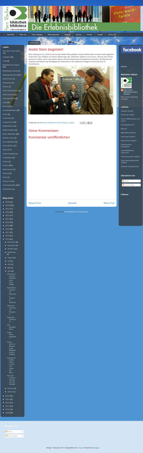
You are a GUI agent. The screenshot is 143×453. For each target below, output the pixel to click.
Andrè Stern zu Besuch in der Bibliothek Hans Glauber (11, 348)
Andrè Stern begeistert (11, 335)
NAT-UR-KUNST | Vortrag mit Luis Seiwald (11, 380)
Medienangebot (9, 130)
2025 (7, 205)
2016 (7, 236)
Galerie (5, 87)
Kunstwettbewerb (9, 110)
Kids (4, 102)
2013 (7, 399)
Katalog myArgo (127, 111)
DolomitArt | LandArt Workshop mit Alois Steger (11, 279)
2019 (7, 226)
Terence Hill (7, 181)
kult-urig (6, 106)
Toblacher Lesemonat (11, 319)
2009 (7, 413)
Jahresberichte (8, 98)
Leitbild (100, 35)
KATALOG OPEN (127, 115)
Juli (8, 261)
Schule (89, 35)
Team (5, 177)
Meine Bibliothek (9, 134)
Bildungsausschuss (10, 75)
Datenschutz (7, 79)
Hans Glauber (37, 35)
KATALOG (112, 35)
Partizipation (7, 158)
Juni (9, 264)
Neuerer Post (35, 203)
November (11, 245)
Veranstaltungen (9, 185)
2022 (7, 215)
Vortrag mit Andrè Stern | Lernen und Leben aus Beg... (11, 365)
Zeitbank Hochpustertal (130, 166)
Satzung (6, 173)
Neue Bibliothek (9, 142)
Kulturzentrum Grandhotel (126, 146)
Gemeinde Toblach (128, 137)
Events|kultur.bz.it (128, 125)
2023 (7, 212)
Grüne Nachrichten (10, 91)
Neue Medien (8, 146)
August (10, 258)
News (5, 150)
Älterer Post (109, 203)
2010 (7, 409)
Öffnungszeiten (53, 35)
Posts (125, 181)
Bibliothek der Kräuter (11, 65)
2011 (7, 406)
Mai (9, 268)
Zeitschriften (7, 189)
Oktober (10, 249)
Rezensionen (8, 169)
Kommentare (128, 185)
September (11, 252)
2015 (7, 239)
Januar (10, 392)
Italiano (124, 66)
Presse (5, 165)
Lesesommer (8, 122)
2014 (7, 396)
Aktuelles (6, 57)
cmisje (80, 448)
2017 (7, 232)
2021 (7, 219)
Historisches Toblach (129, 141)
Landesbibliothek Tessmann (127, 151)
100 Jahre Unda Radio (11, 51)
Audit (5, 61)
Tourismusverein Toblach (130, 157)
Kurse (5, 114)
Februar (10, 388)
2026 (7, 202)
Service (79, 35)
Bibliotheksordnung (10, 71)
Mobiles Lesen (8, 138)
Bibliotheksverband (128, 133)
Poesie (5, 162)
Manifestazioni (8, 126)
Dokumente (7, 83)
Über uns (22, 35)
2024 (7, 209)
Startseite (10, 35)
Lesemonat (7, 118)
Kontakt (68, 35)
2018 (7, 229)
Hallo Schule (7, 95)
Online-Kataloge (9, 154)
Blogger (96, 448)
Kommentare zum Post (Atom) (76, 212)
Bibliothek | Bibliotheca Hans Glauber (131, 92)
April (9, 271)
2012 (7, 403)
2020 (7, 222)
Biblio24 (124, 129)
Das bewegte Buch (11, 327)
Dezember (11, 242)
